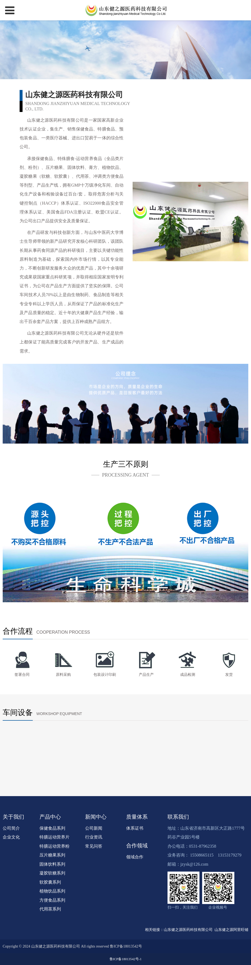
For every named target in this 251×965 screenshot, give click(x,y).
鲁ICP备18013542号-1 (125, 959)
